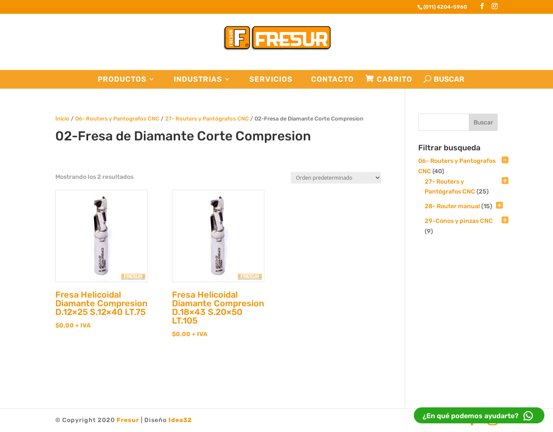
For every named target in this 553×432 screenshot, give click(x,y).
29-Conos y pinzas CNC (459, 221)
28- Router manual (452, 206)
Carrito (394, 79)
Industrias (198, 79)
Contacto (332, 79)
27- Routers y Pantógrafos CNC (207, 118)
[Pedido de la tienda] (336, 178)
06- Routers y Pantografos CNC (117, 118)
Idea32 (180, 420)
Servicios (270, 79)
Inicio (62, 118)
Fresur (128, 420)
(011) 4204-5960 (445, 7)
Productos (122, 79)
